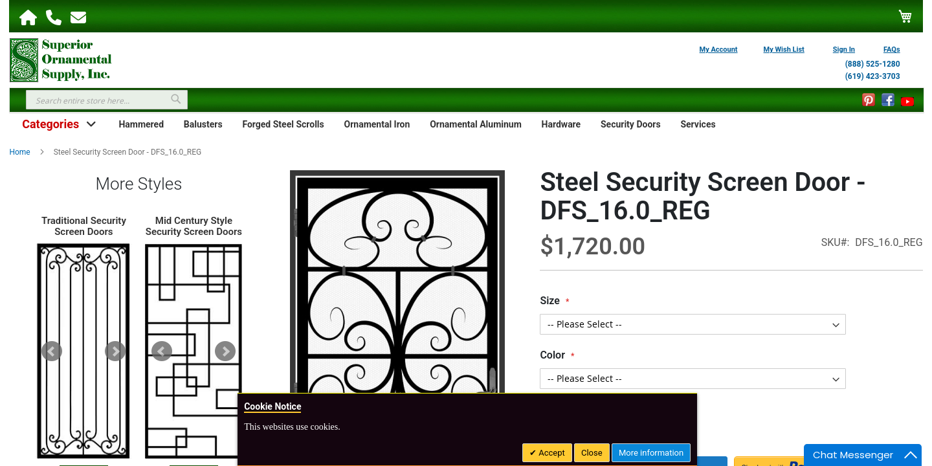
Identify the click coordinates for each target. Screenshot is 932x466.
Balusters (203, 124)
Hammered (141, 124)
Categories (50, 124)
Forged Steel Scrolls (283, 124)
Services (697, 124)
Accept (551, 453)
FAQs (891, 49)
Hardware (561, 124)
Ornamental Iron (377, 124)
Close (592, 453)
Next (115, 351)
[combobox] (107, 99)
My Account (719, 49)
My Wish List (784, 49)
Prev (51, 351)
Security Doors (631, 124)
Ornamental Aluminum (476, 124)
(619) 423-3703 (872, 76)
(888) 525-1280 (872, 64)
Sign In (844, 49)
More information (651, 453)
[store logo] (61, 59)
